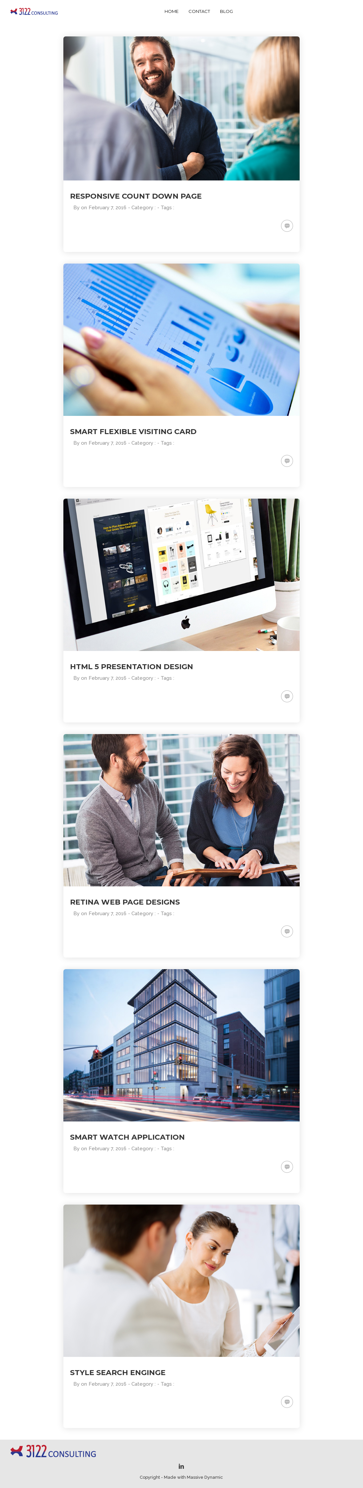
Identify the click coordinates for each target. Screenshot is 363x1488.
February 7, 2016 (107, 208)
